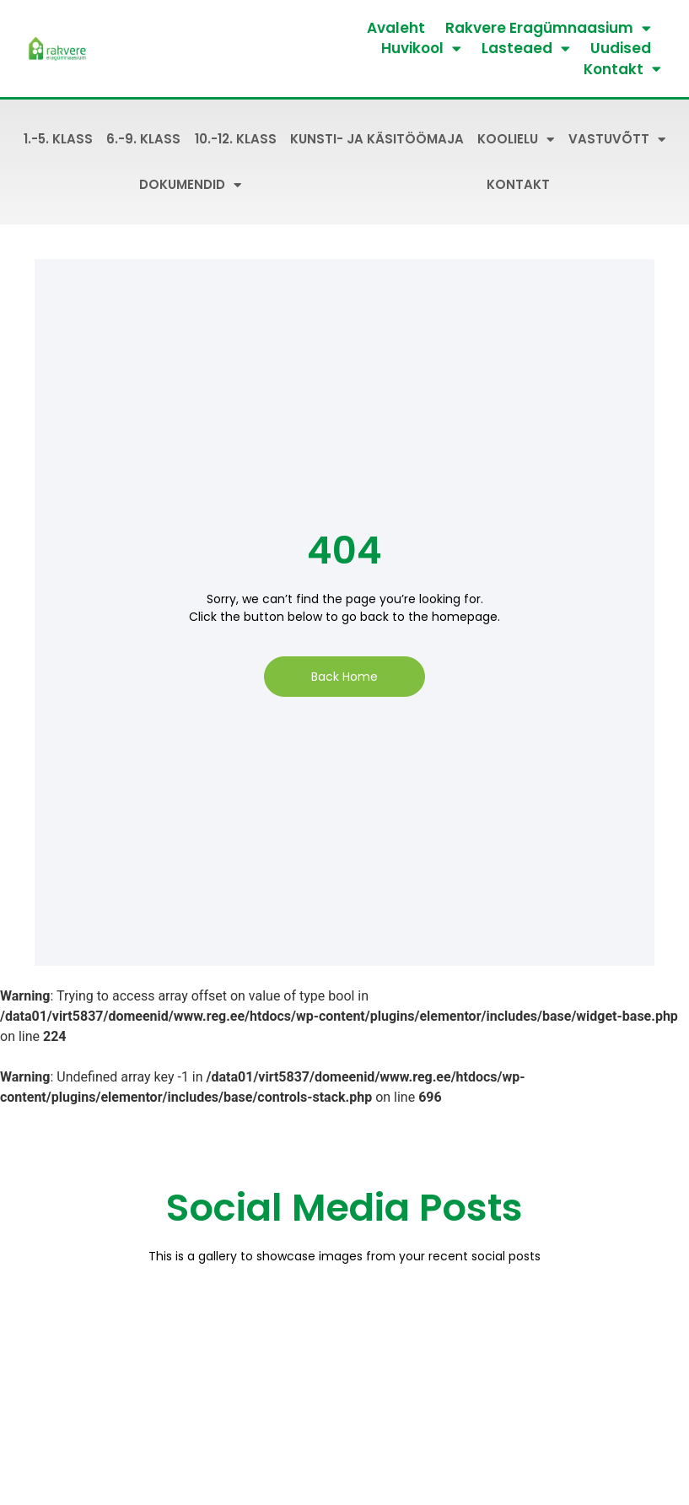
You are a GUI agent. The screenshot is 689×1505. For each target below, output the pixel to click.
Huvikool (421, 48)
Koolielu (515, 139)
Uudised (620, 48)
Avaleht (396, 28)
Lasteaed (526, 48)
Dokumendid (190, 185)
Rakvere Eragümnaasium (548, 28)
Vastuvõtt (616, 139)
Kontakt (622, 69)
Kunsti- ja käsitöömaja (377, 139)
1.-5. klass (58, 139)
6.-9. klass (143, 139)
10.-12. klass (236, 139)
